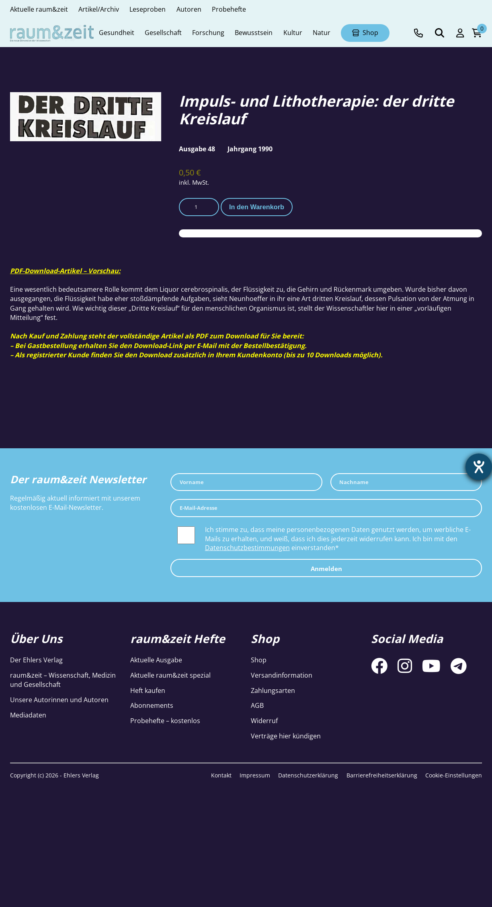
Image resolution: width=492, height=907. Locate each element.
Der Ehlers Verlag (36, 660)
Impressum (255, 775)
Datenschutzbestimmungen (247, 547)
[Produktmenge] (199, 207)
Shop (258, 660)
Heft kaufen (147, 690)
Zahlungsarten (273, 690)
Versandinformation (281, 675)
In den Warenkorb (256, 206)
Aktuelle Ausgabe (156, 660)
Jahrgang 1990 (250, 148)
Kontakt (221, 775)
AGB (257, 705)
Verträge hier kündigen (286, 736)
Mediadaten (28, 715)
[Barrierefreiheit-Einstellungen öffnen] (478, 467)
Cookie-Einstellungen (453, 775)
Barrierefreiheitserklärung (381, 775)
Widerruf (264, 720)
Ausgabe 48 (197, 148)
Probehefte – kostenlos (165, 720)
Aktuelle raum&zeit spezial (170, 675)
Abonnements (151, 705)
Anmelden (326, 569)
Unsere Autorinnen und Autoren (59, 699)
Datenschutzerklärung (308, 775)
